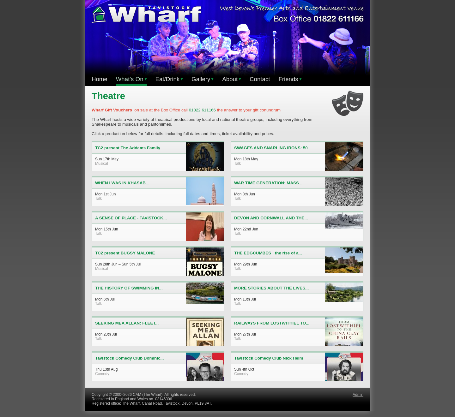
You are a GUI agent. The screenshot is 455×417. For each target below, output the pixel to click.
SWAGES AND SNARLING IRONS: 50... (272, 148)
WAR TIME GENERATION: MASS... (268, 183)
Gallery (202, 79)
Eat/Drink (169, 79)
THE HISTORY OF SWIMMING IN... (129, 288)
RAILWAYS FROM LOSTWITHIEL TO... (271, 323)
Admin (358, 394)
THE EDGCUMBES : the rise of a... (268, 253)
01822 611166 (202, 110)
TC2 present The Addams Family (127, 148)
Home (99, 79)
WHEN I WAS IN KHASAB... (122, 183)
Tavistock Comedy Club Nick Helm (268, 358)
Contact (260, 79)
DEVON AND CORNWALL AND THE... (271, 218)
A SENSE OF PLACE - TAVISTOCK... (131, 218)
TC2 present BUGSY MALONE (125, 253)
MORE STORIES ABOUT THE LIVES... (271, 288)
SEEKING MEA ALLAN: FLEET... (127, 323)
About (231, 79)
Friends (289, 79)
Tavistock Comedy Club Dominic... (129, 358)
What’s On (131, 79)
